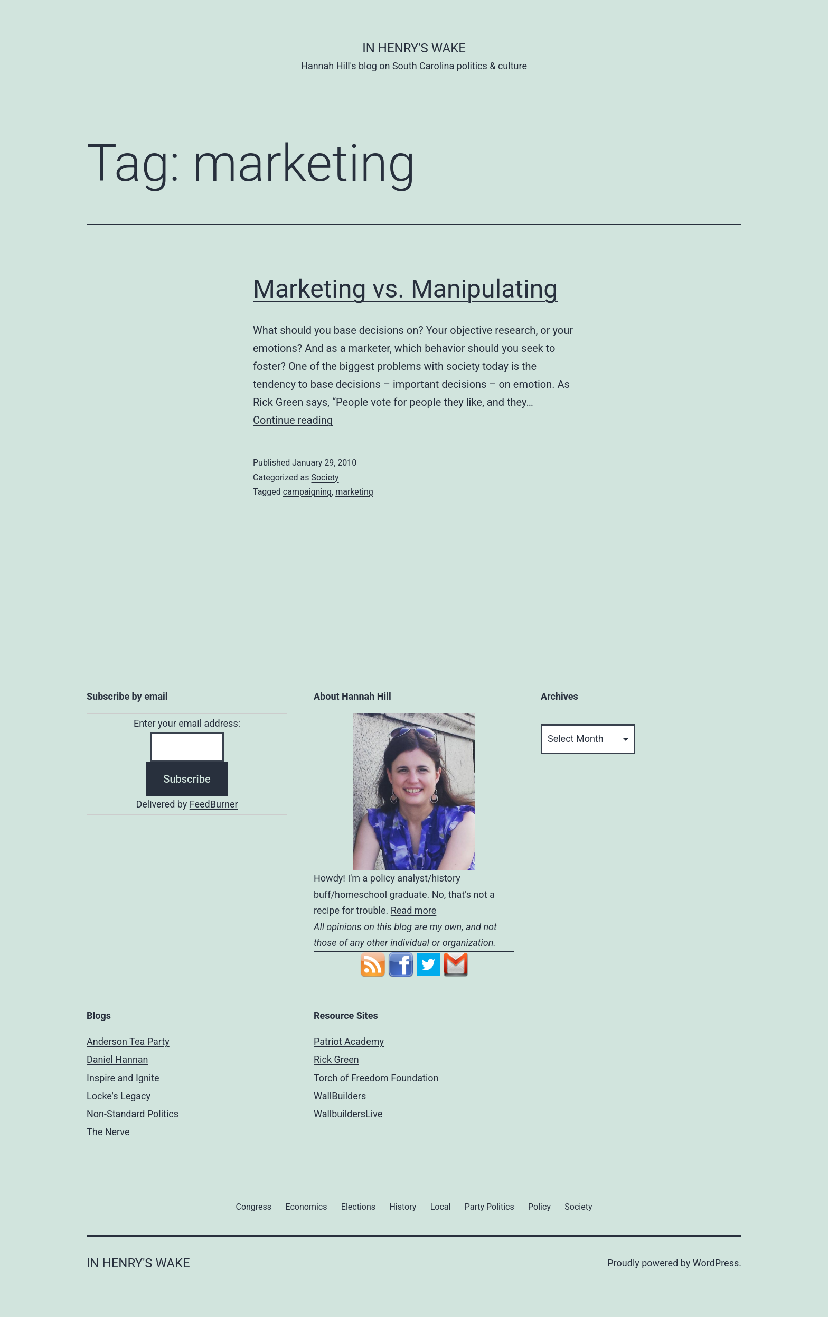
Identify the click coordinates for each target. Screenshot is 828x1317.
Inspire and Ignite (123, 1077)
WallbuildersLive (348, 1113)
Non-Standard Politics (132, 1113)
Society (324, 477)
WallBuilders (340, 1095)
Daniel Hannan (117, 1059)
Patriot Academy (349, 1041)
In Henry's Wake (414, 48)
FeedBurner (214, 804)
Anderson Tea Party (128, 1041)
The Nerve (108, 1131)
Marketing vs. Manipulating (405, 289)
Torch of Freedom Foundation (376, 1077)
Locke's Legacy (118, 1095)
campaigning (307, 492)
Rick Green (336, 1059)
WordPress (716, 1262)
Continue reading (293, 420)
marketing (354, 492)
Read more (414, 910)
